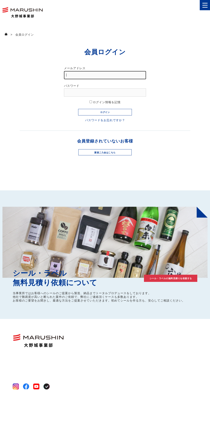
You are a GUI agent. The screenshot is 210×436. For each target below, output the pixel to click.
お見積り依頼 (189, 360)
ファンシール (93, 353)
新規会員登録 (189, 382)
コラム (184, 353)
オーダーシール (95, 372)
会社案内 (121, 346)
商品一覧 (91, 346)
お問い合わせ (189, 367)
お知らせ (185, 375)
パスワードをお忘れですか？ (105, 131)
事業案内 (121, 358)
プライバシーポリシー (27, 417)
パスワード (105, 90)
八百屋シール (93, 363)
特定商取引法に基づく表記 (30, 421)
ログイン (185, 389)
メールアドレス (105, 73)
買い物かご (187, 396)
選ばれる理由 (124, 353)
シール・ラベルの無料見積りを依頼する (156, 293)
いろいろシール (95, 358)
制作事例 (185, 346)
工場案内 (121, 363)
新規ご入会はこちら (105, 166)
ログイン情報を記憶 (105, 102)
